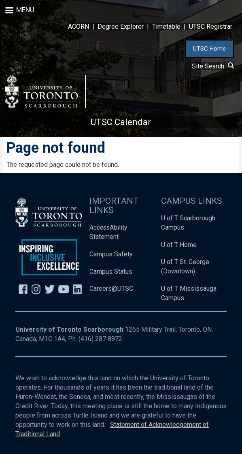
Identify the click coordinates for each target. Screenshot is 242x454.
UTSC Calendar (121, 122)
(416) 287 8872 (100, 339)
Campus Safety (111, 254)
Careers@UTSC (111, 288)
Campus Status (110, 271)
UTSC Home (209, 48)
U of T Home (179, 245)
